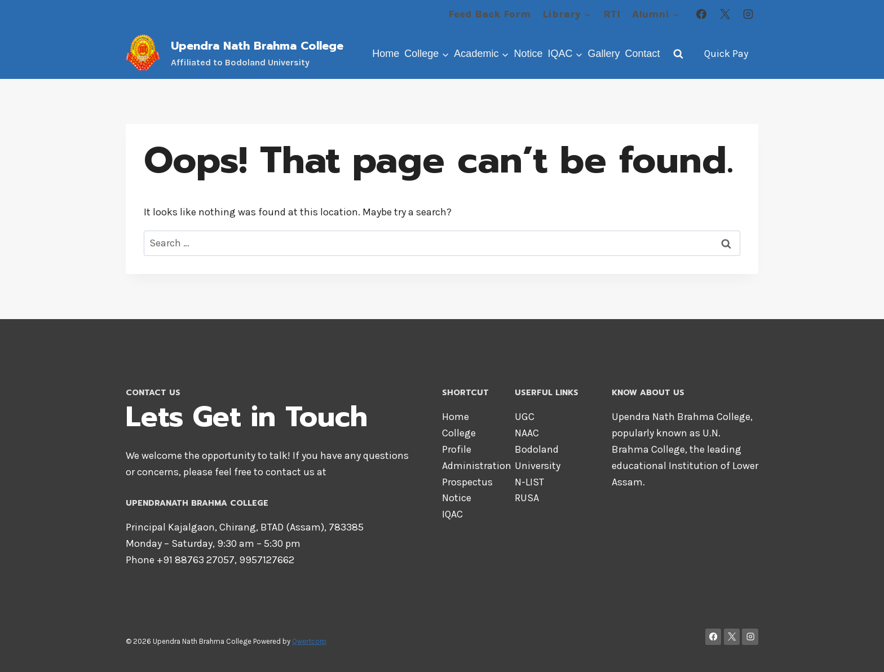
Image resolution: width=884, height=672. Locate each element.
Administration (476, 465)
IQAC (452, 514)
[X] (725, 14)
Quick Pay (726, 53)
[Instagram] (748, 14)
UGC (524, 416)
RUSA (527, 498)
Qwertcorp (309, 641)
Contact (642, 53)
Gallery (603, 53)
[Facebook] (701, 14)
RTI (611, 14)
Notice (528, 53)
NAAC (527, 433)
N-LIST (529, 482)
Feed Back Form (489, 14)
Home (385, 53)
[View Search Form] (678, 53)
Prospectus (467, 482)
